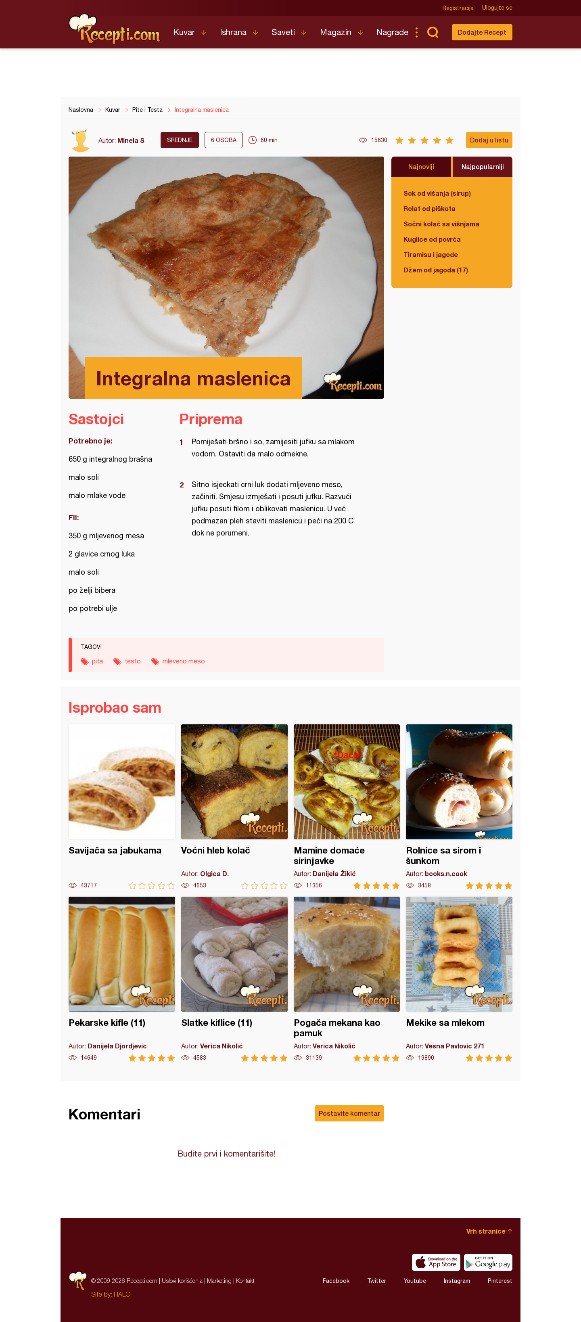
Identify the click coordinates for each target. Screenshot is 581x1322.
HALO (122, 1294)
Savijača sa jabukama (122, 806)
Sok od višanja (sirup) (437, 193)
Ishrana (233, 32)
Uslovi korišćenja (182, 1280)
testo (133, 661)
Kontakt (245, 1280)
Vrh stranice (486, 1231)
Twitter (376, 1281)
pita (97, 661)
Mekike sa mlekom (459, 979)
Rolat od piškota (429, 208)
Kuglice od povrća (432, 239)
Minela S (130, 140)
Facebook (336, 1281)
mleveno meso (184, 661)
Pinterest (500, 1281)
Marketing (219, 1280)
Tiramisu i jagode (430, 254)
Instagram (457, 1281)
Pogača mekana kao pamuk (347, 979)
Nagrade (392, 32)
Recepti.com (115, 29)
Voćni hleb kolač (234, 806)
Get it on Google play (488, 1262)
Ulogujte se (497, 8)
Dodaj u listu (489, 140)
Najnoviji (421, 166)
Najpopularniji (483, 166)
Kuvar (184, 32)
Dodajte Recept (482, 32)
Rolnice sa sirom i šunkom (459, 806)
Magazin (335, 32)
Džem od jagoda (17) (435, 270)
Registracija (458, 8)
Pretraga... (432, 32)
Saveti (283, 32)
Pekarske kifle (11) (122, 979)
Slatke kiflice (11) (234, 979)
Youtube (415, 1281)
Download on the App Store (436, 1262)
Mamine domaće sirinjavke (347, 806)
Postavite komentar (349, 1113)
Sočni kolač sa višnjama (441, 224)
